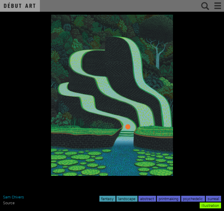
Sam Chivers (13, 197)
